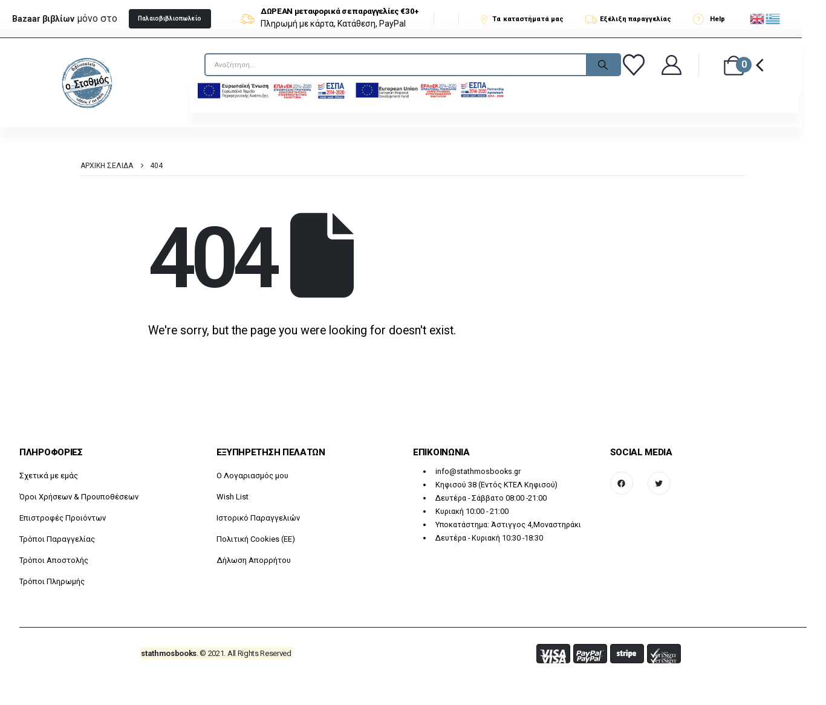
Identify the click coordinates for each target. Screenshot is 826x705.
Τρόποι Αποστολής (53, 560)
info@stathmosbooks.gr (478, 471)
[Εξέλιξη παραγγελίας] (633, 18)
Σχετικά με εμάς (48, 475)
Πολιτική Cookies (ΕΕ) (255, 539)
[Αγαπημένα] (635, 65)
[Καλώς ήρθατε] (672, 65)
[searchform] (266, 64)
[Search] (603, 64)
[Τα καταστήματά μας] (527, 18)
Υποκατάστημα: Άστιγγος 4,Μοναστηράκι (508, 524)
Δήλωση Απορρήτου (253, 560)
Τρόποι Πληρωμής (52, 581)
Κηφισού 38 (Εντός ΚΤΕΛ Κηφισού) (496, 484)
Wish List (232, 496)
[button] (170, 18)
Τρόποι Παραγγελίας (57, 539)
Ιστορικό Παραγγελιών (258, 517)
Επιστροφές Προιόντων (62, 517)
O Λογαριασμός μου (252, 475)
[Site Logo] (87, 83)
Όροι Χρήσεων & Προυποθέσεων (78, 496)
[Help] (712, 18)
